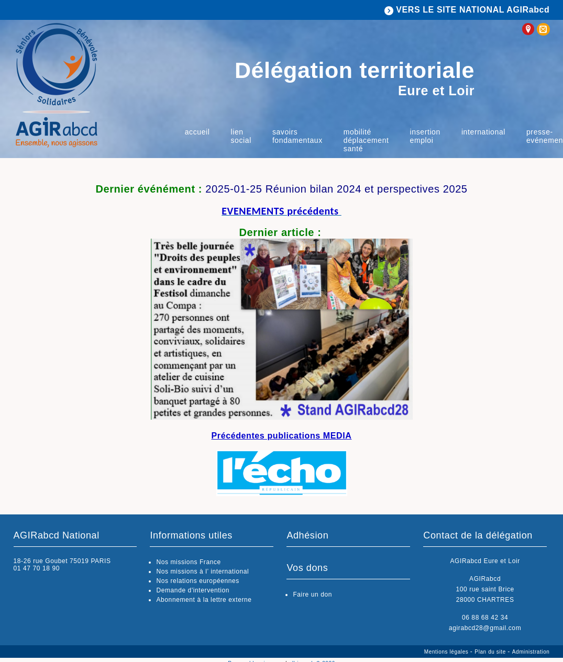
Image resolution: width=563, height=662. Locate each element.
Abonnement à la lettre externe (203, 599)
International (483, 132)
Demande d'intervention (192, 590)
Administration (531, 652)
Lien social (240, 136)
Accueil (197, 132)
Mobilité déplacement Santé (366, 140)
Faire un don (312, 594)
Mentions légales (447, 652)
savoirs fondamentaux (297, 136)
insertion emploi (425, 136)
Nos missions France (188, 562)
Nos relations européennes (197, 581)
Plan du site (490, 652)
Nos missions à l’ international (202, 571)
